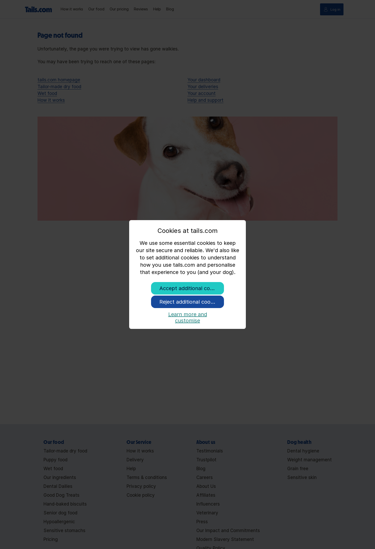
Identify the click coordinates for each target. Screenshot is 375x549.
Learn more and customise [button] (187, 316)
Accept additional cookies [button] (190, 288)
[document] (187, 254)
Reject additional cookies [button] (189, 302)
